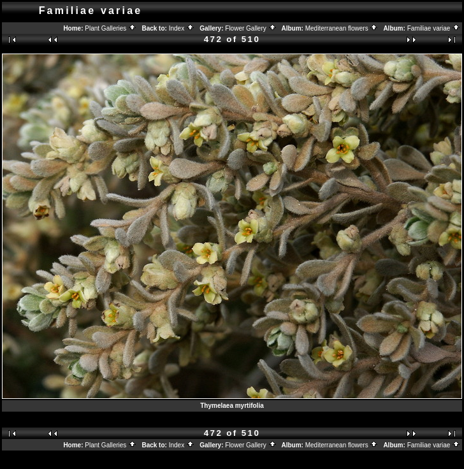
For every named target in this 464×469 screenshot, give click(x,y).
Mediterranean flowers (342, 28)
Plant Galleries (110, 28)
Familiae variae (434, 28)
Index (181, 28)
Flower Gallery (250, 28)
